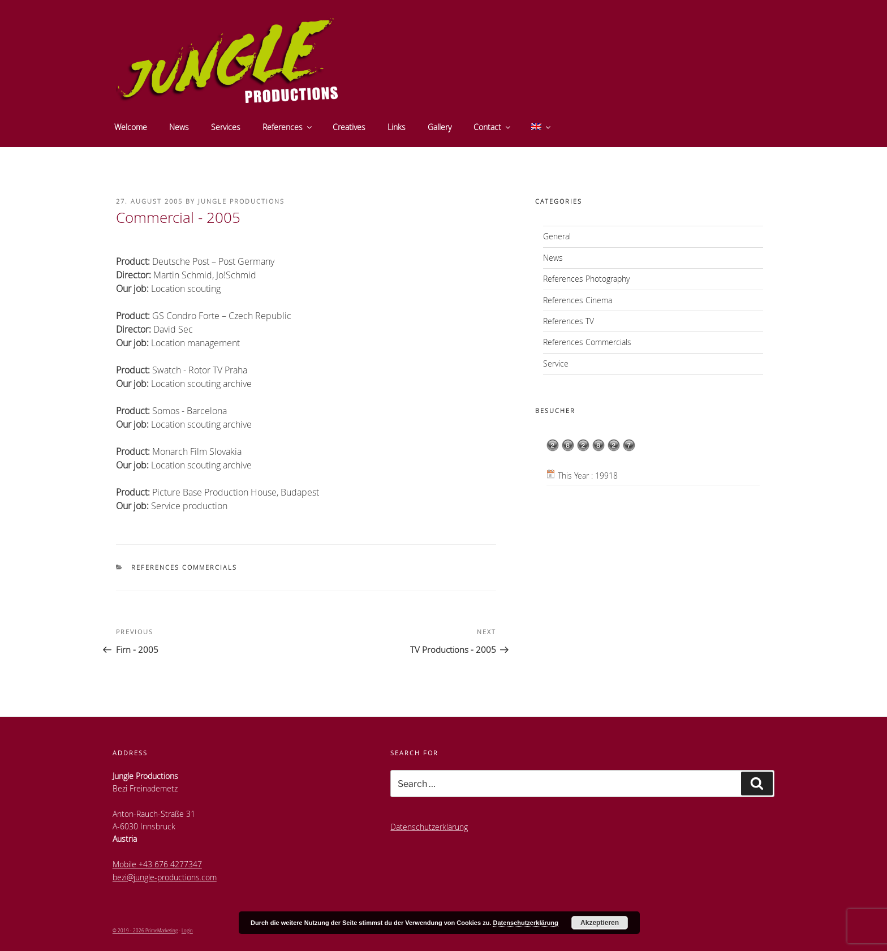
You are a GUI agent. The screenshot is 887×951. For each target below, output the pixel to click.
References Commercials (184, 567)
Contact (492, 127)
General (557, 236)
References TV (568, 321)
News (179, 127)
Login (187, 930)
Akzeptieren (599, 923)
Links (396, 127)
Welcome (130, 127)
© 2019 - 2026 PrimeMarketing (145, 930)
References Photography (586, 278)
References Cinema (577, 300)
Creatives (349, 127)
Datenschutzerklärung (429, 826)
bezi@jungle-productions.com (165, 877)
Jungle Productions (241, 201)
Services (225, 127)
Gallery (439, 127)
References (287, 127)
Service (556, 363)
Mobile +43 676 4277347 (157, 864)
